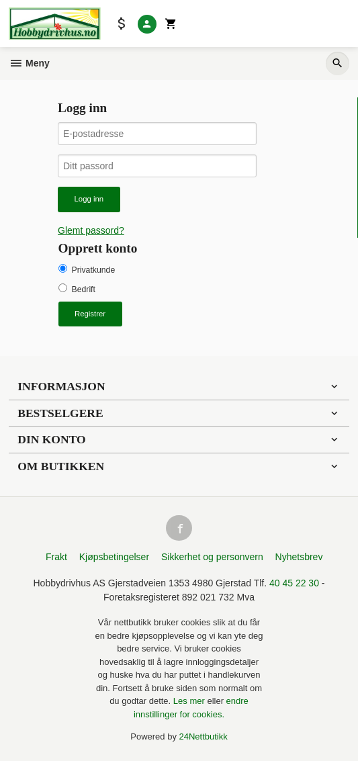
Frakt (56, 556)
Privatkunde (94, 270)
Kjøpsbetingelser (114, 556)
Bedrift (83, 289)
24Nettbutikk (203, 736)
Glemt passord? (91, 230)
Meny (29, 63)
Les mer (190, 701)
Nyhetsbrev (299, 556)
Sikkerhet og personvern (212, 556)
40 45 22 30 (294, 583)
